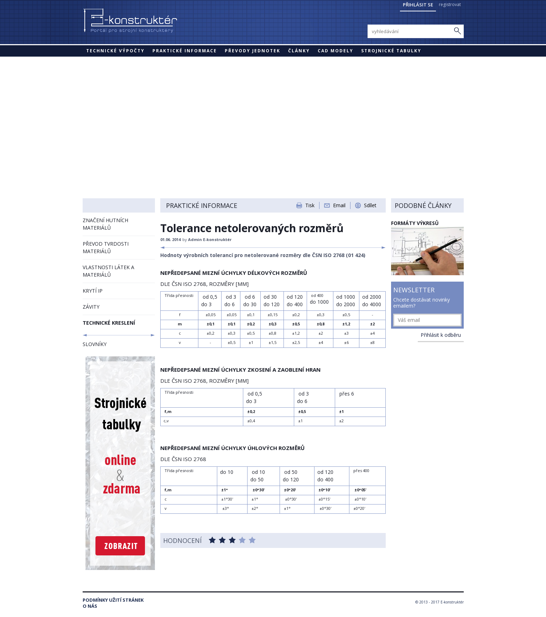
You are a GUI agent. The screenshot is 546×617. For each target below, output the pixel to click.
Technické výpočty (115, 51)
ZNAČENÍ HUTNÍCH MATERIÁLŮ (105, 224)
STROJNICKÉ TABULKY (391, 51)
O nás (90, 606)
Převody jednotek (252, 51)
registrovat (450, 4)
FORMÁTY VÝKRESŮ (415, 223)
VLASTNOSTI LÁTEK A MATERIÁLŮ (108, 271)
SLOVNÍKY (94, 344)
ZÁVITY (91, 306)
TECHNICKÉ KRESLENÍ (109, 322)
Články (299, 51)
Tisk (309, 205)
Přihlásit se (418, 4)
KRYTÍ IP (93, 290)
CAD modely (335, 51)
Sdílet (370, 205)
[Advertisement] (273, 110)
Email (339, 205)
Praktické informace (184, 51)
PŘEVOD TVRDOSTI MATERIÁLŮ (106, 247)
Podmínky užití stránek (113, 600)
